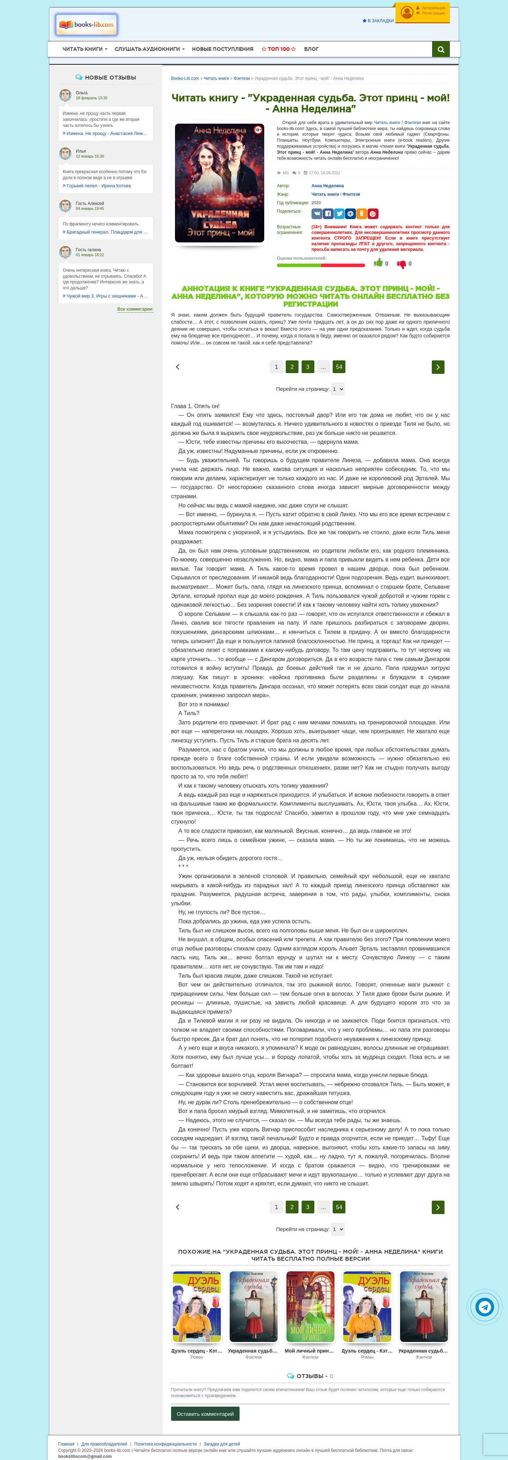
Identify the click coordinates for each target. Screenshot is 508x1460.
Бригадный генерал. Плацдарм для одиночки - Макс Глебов (106, 226)
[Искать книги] (441, 44)
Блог (311, 44)
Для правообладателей (104, 1439)
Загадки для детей (222, 1439)
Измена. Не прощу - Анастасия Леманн (106, 128)
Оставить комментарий (205, 1409)
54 (339, 362)
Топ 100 (279, 44)
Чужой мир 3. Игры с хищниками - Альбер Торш (106, 291)
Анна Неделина (328, 180)
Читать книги (387, 117)
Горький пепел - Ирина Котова (97, 180)
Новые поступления (222, 44)
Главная (66, 1439)
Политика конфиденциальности (165, 1439)
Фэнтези (413, 117)
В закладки (375, 20)
